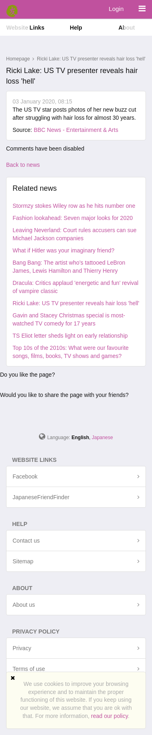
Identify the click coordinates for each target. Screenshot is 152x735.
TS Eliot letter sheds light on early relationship (70, 335)
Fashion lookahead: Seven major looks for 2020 (73, 218)
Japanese (102, 437)
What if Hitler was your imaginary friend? (63, 250)
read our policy (109, 716)
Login (116, 8)
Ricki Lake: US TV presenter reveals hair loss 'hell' (76, 303)
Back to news (23, 165)
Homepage (18, 59)
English (80, 437)
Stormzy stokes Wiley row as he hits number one (74, 206)
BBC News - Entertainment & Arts (76, 130)
